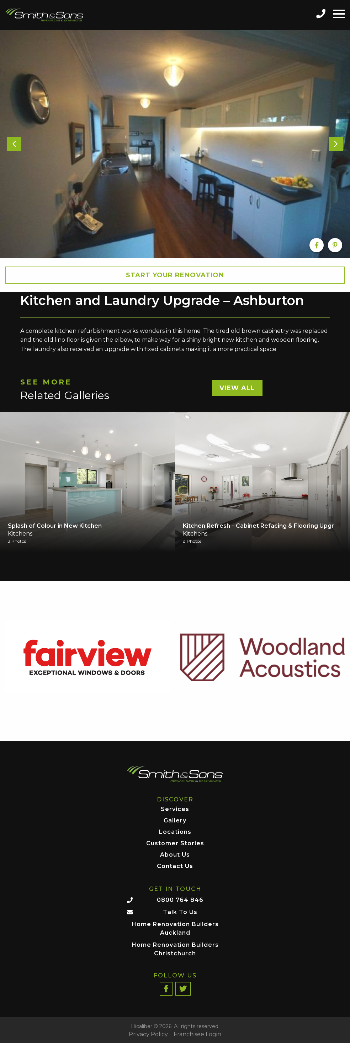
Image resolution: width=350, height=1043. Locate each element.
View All (237, 388)
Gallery (175, 821)
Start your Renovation (175, 275)
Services (175, 809)
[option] (175, 144)
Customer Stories (175, 844)
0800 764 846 (180, 900)
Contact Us (175, 866)
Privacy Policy (148, 1034)
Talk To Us (180, 912)
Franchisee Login (197, 1034)
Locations (175, 832)
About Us (175, 855)
